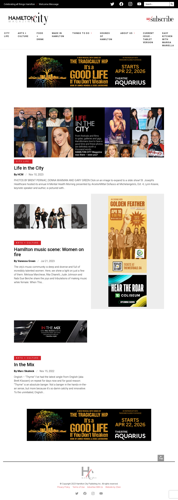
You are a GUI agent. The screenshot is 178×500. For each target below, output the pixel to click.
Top (161, 458)
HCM (20, 174)
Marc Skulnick (26, 371)
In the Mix (24, 364)
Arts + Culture (23, 34)
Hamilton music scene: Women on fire (49, 252)
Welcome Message (49, 4)
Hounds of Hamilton (106, 36)
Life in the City (29, 168)
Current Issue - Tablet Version (148, 38)
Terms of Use (79, 487)
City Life (7, 34)
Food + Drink (40, 36)
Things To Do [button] (81, 33)
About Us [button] (126, 33)
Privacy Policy (63, 487)
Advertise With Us (95, 487)
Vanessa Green (26, 261)
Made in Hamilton (58, 34)
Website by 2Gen (113, 487)
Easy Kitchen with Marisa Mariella (168, 39)
